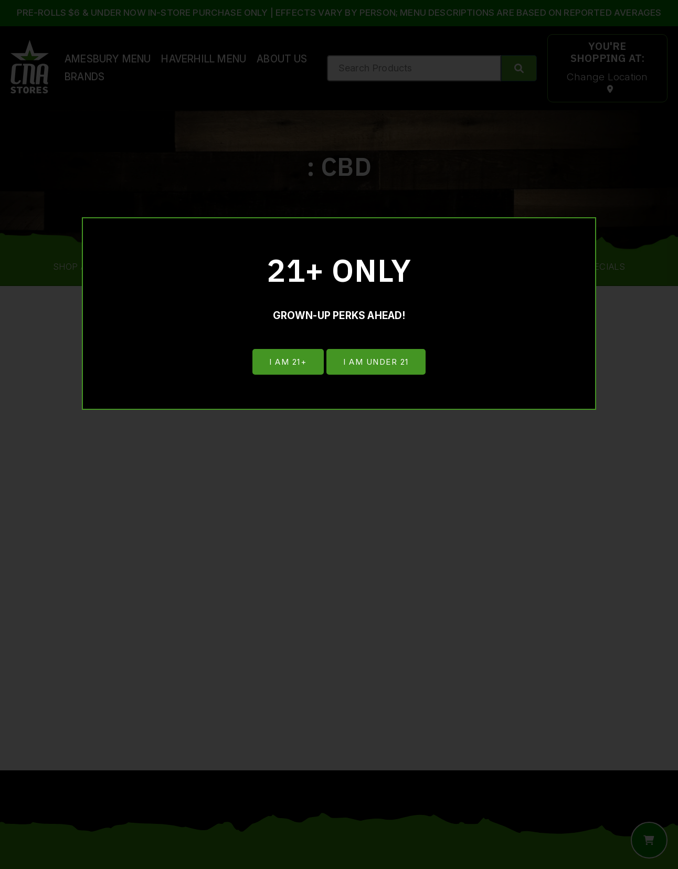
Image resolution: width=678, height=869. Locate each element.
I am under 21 (377, 362)
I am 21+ (286, 362)
